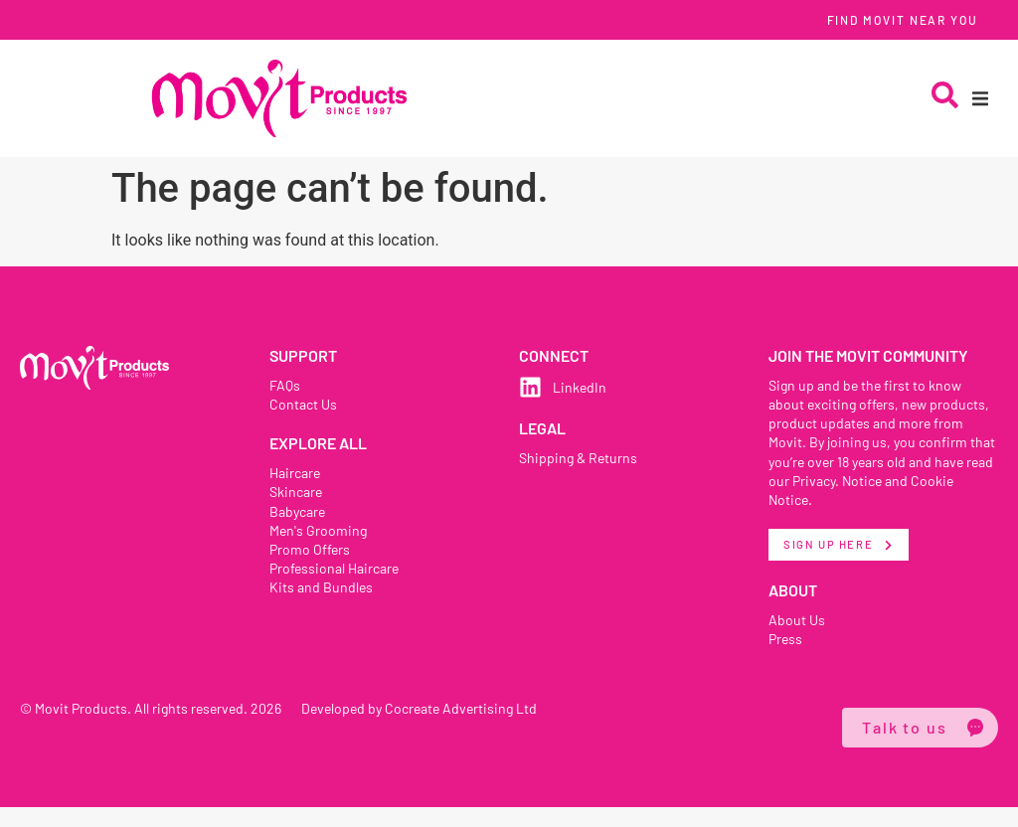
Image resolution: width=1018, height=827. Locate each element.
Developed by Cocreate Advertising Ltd (423, 728)
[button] (980, 98)
